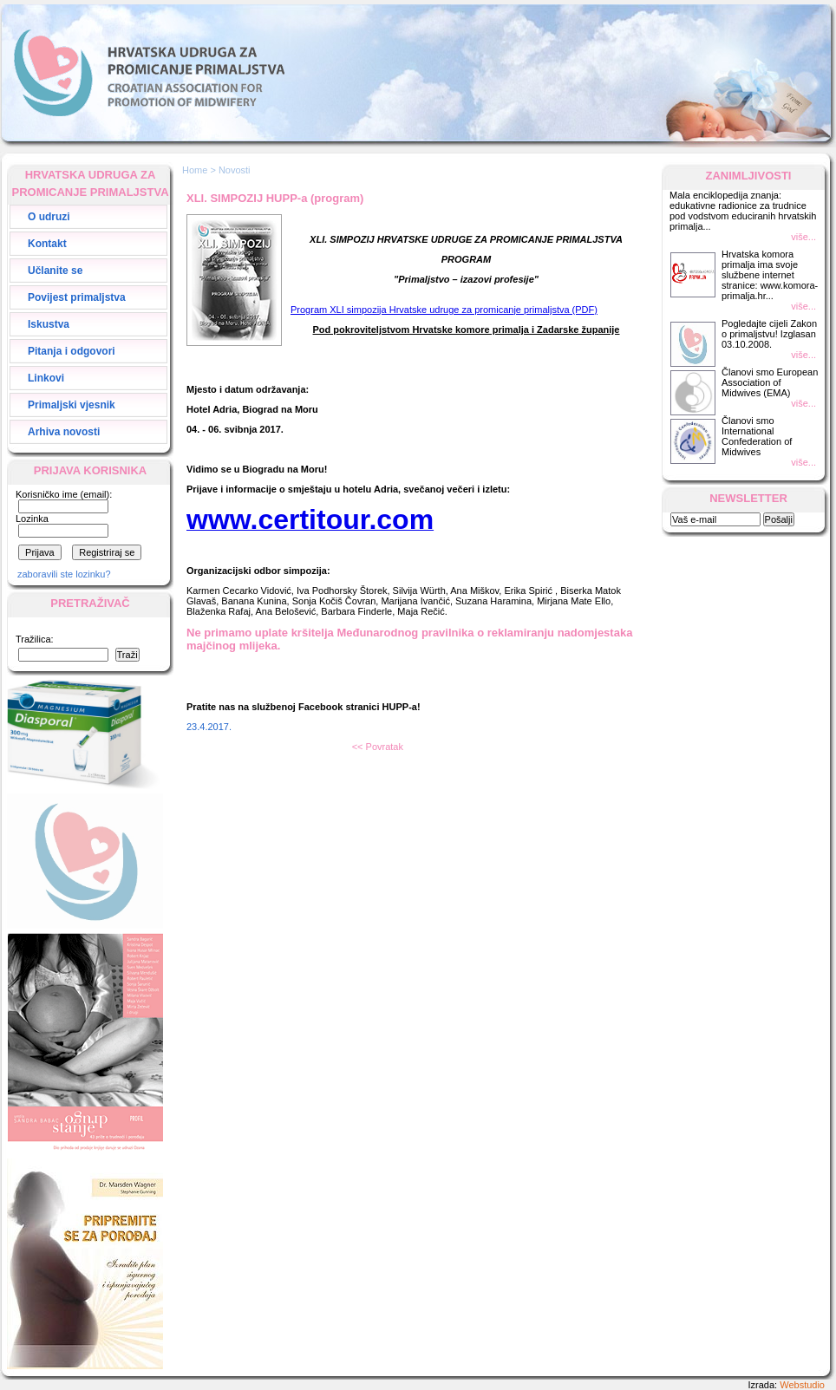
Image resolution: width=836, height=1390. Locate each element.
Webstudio (802, 1385)
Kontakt (47, 244)
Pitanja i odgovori (71, 351)
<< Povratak (377, 746)
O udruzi (49, 217)
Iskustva (48, 324)
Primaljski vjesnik (71, 405)
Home (194, 170)
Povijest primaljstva (77, 297)
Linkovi (46, 378)
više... (803, 237)
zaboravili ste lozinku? (64, 574)
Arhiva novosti (64, 432)
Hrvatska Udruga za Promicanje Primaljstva (149, 72)
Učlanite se (55, 270)
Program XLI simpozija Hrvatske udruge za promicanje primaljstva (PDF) (444, 309)
